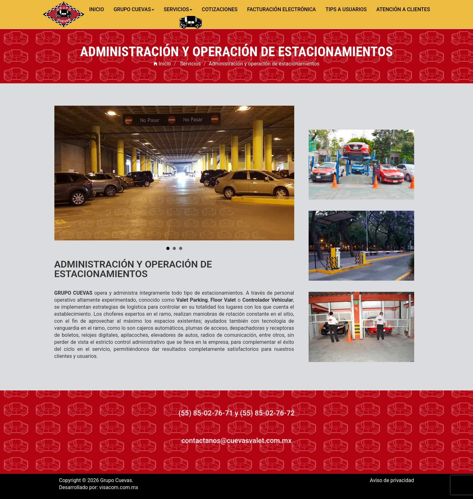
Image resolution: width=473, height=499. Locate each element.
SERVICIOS (178, 9)
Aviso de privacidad (392, 480)
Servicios (190, 64)
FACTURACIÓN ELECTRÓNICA (281, 9)
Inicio (162, 64)
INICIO (96, 9)
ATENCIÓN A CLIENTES (403, 9)
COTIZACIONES (220, 9)
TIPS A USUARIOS (346, 9)
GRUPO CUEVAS (134, 9)
